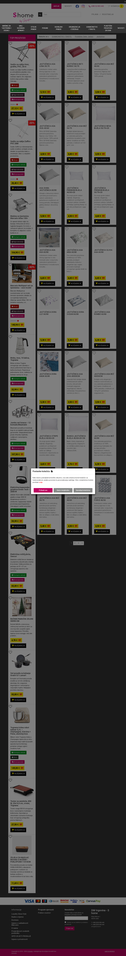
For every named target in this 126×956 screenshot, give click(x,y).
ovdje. (41, 482)
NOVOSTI (121, 28)
